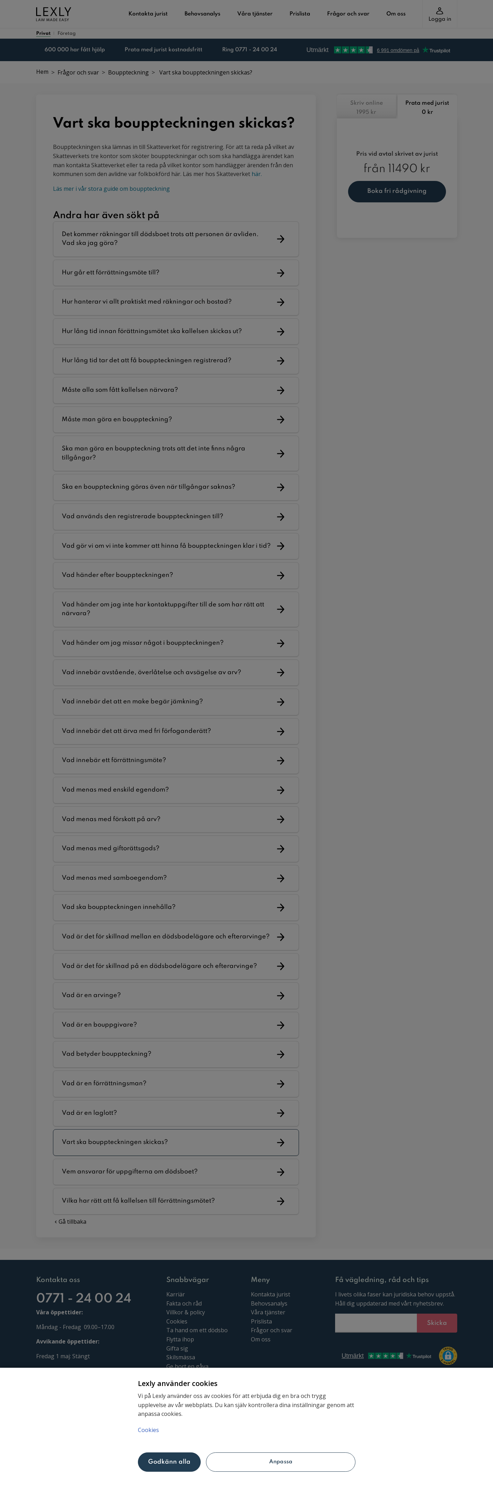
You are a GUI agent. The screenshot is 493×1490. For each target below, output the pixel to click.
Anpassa (280, 1462)
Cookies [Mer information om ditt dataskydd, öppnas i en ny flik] (148, 1430)
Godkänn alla (169, 1462)
